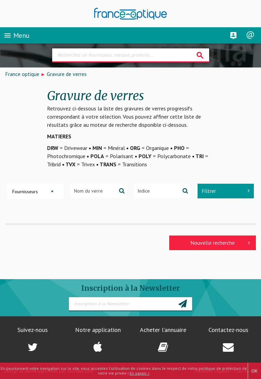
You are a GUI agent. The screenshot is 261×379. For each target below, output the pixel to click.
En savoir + (140, 373)
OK (254, 371)
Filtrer (226, 190)
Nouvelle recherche (220, 242)
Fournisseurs (25, 191)
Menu (16, 35)
